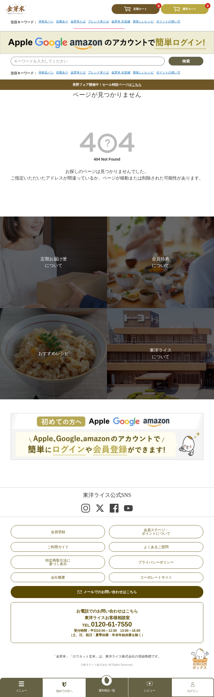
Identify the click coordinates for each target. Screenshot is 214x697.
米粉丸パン (47, 73)
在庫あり (64, 73)
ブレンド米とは (103, 73)
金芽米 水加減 (127, 73)
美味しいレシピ (151, 73)
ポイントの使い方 (179, 73)
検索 (186, 61)
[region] (114, 74)
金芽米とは (81, 73)
